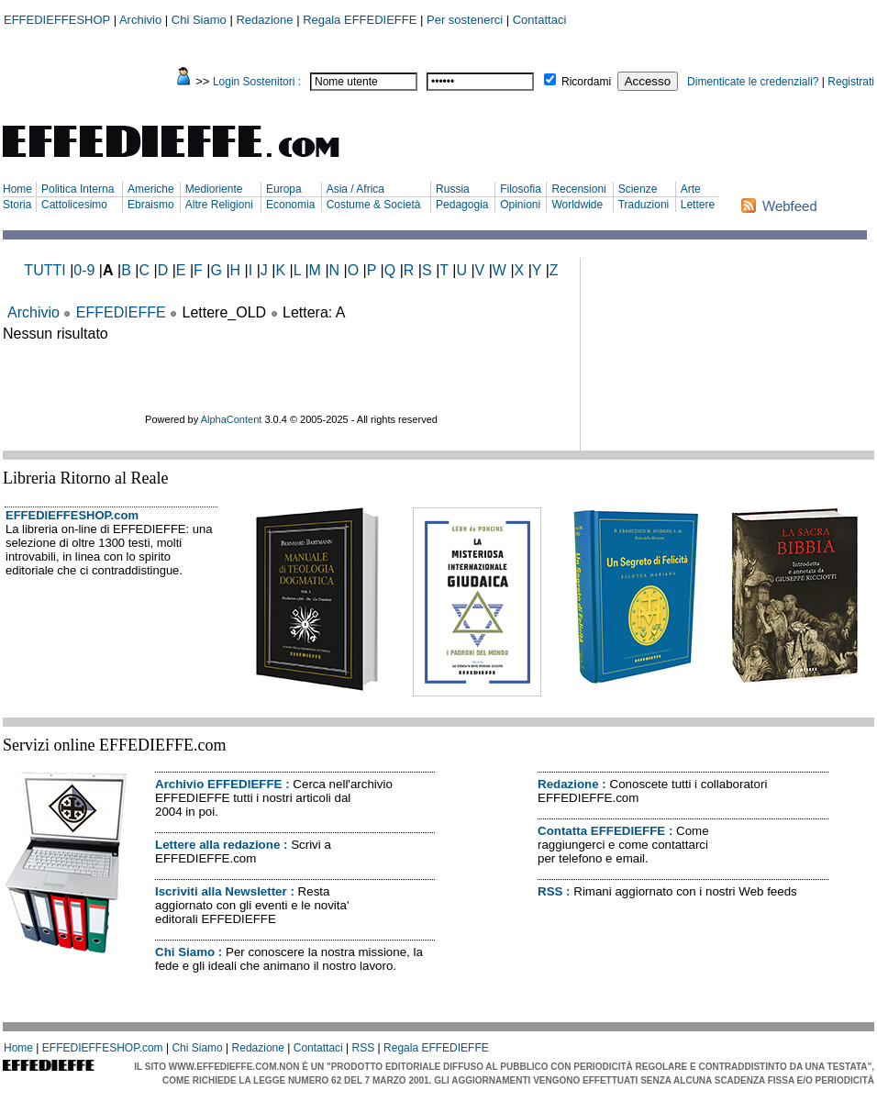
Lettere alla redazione (217, 844)
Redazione (264, 20)
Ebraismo (151, 204)
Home (17, 189)
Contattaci (540, 20)
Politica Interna (77, 189)
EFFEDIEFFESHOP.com (72, 515)
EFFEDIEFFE (121, 312)
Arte (691, 189)
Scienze (638, 189)
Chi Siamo (199, 20)
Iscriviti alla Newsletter (221, 891)
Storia (17, 204)
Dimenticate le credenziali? (752, 81)
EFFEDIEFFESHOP (57, 20)
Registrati (850, 81)
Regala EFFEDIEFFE (359, 20)
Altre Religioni (219, 204)
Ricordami (586, 81)
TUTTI (44, 270)
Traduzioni (644, 204)
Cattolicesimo (74, 204)
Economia (290, 204)
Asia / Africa (355, 189)
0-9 (83, 270)
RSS (550, 891)
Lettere (698, 204)
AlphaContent (231, 419)
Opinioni (520, 204)
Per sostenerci (465, 20)
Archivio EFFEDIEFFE (218, 784)
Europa (284, 189)
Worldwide (577, 204)
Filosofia (520, 189)
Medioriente (214, 189)
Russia (453, 189)
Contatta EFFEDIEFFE (601, 831)
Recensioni (578, 189)
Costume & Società (374, 204)
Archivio (140, 20)
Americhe (151, 189)
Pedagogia (462, 204)
